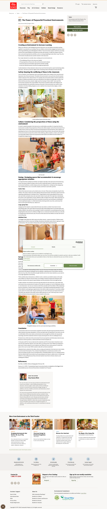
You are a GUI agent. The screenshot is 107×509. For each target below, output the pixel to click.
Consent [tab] (33, 247)
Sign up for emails (77, 30)
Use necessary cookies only (34, 265)
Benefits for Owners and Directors (40, 498)
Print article (77, 27)
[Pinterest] (12, 483)
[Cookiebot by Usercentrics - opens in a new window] (77, 242)
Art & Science (35, 8)
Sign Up (73, 480)
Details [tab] (53, 247)
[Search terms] (32, 4)
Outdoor (43, 8)
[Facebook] (15, 483)
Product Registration (15, 502)
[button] (3, 507)
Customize (53, 265)
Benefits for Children (37, 496)
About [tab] (74, 247)
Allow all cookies (73, 265)
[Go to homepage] (13, 8)
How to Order (13, 494)
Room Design (51, 8)
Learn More (83, 493)
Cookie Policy (26, 258)
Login (77, 4)
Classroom (22, 8)
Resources (60, 8)
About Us (95, 4)
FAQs (11, 498)
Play (29, 8)
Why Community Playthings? (38, 494)
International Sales (14, 496)
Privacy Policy (26, 260)
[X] (20, 483)
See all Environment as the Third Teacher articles (20, 449)
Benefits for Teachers (37, 502)
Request (46, 480)
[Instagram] (18, 483)
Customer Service (86, 4)
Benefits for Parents (36, 500)
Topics (18, 13)
